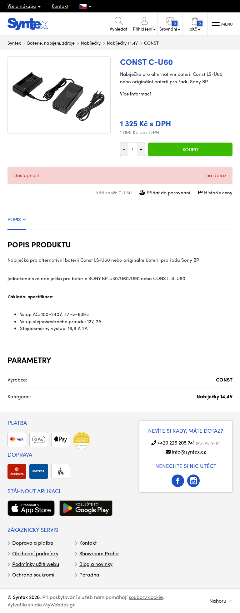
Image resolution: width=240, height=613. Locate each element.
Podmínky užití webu (35, 563)
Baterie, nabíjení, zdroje (51, 43)
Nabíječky (91, 43)
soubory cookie (146, 597)
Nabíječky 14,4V (122, 43)
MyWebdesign (59, 604)
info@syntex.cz (189, 451)
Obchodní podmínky (35, 553)
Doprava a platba (32, 542)
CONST (151, 43)
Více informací (135, 93)
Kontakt (60, 5)
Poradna (89, 574)
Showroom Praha (99, 553)
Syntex (14, 43)
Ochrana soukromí (33, 574)
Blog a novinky (95, 563)
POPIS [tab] (17, 219)
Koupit (190, 149)
